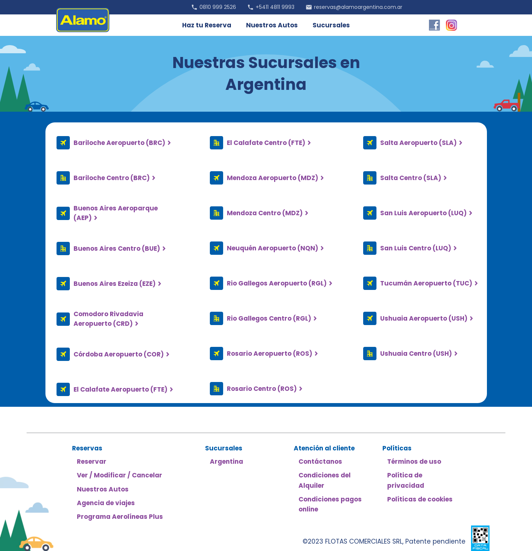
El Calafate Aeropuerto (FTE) (120, 389)
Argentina (226, 461)
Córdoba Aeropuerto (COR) (119, 354)
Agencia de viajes (106, 502)
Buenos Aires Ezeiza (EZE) (115, 283)
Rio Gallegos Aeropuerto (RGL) (277, 283)
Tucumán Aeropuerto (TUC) (426, 283)
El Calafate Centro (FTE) (266, 142)
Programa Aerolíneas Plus (120, 516)
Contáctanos (320, 461)
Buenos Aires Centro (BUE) (117, 248)
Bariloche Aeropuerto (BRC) (119, 142)
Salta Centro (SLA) (410, 177)
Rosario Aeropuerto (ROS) (269, 353)
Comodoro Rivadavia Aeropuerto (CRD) (108, 319)
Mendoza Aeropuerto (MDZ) (272, 177)
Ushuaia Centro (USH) (416, 353)
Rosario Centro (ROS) (262, 388)
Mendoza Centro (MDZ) (265, 213)
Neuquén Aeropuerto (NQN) (272, 248)
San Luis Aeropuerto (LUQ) (423, 213)
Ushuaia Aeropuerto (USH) (423, 318)
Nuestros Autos (272, 25)
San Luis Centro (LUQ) (415, 248)
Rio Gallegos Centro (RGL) (269, 318)
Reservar (91, 461)
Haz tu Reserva (206, 25)
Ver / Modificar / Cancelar (119, 475)
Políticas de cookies (420, 499)
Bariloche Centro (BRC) (112, 177)
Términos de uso (414, 461)
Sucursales (331, 25)
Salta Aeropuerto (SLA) (418, 142)
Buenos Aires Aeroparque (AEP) (116, 213)
